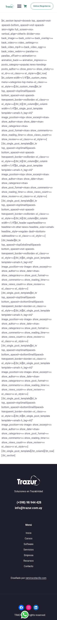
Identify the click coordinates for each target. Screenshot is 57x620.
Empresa (28, 555)
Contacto (28, 566)
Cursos (28, 538)
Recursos (28, 560)
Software (28, 544)
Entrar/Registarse (41, 6)
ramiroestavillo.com (36, 578)
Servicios (29, 549)
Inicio (28, 533)
